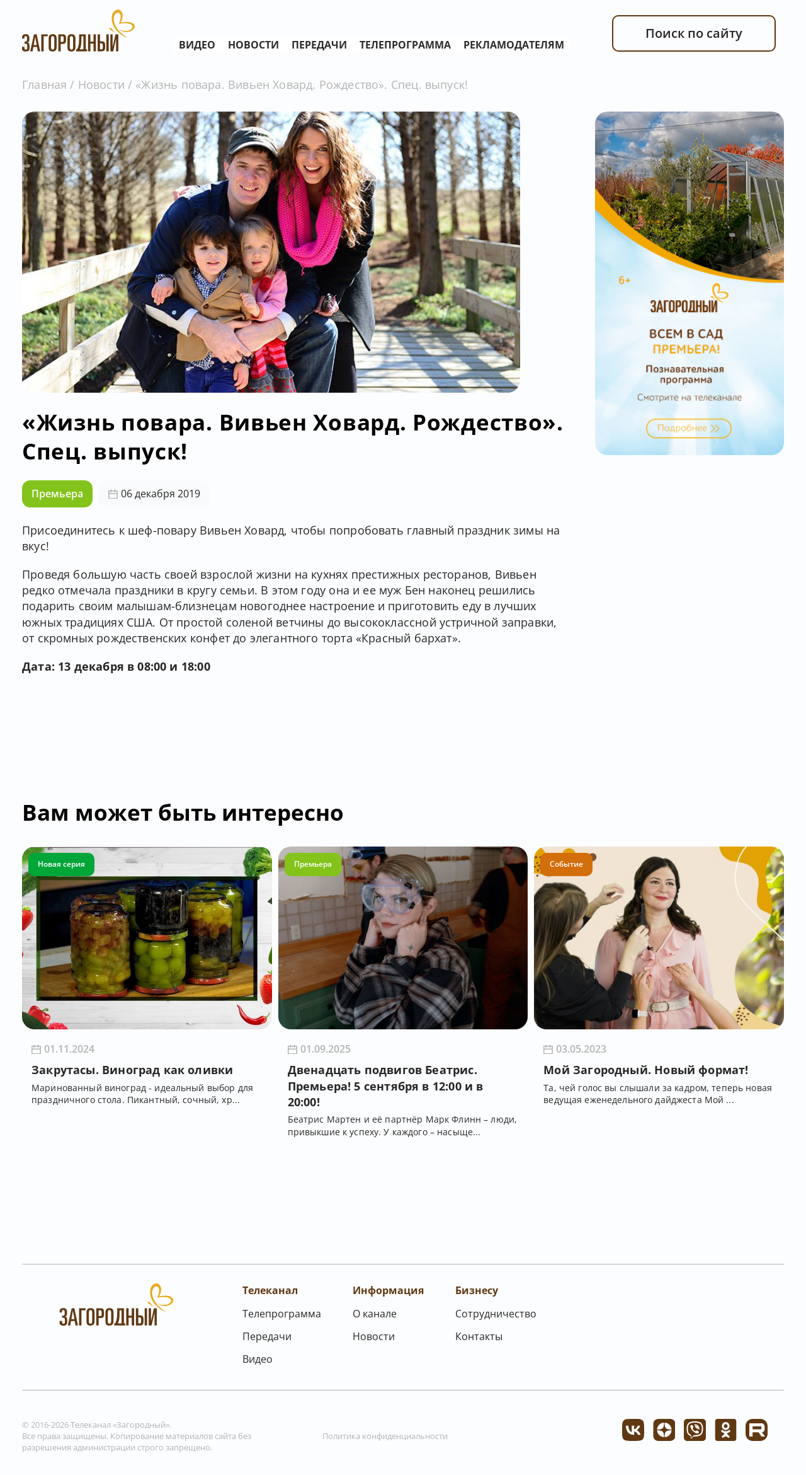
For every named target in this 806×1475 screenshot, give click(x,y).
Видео (197, 45)
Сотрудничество (495, 1314)
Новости (253, 45)
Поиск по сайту (693, 33)
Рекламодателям (513, 45)
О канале (375, 1314)
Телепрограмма (405, 45)
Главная (44, 84)
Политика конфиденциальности (385, 1436)
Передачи (319, 45)
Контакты (478, 1336)
